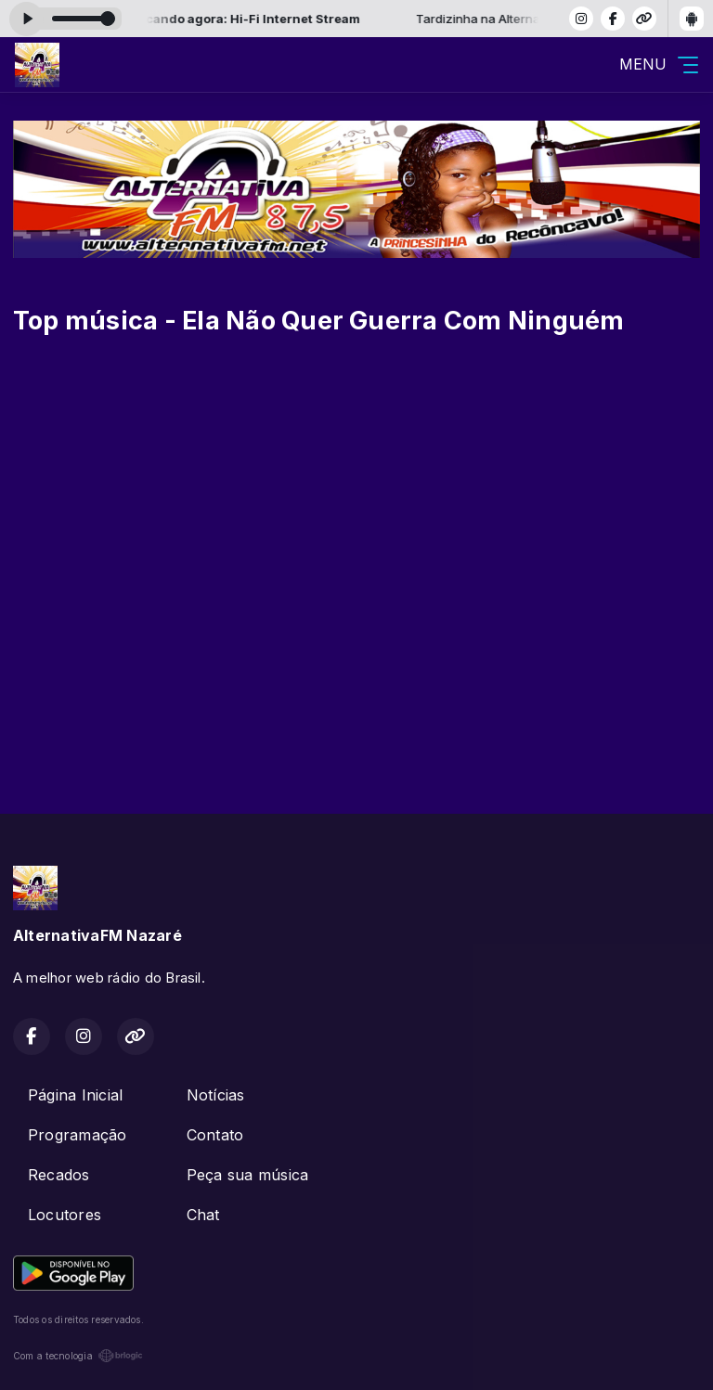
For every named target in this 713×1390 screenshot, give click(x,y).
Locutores (64, 1214)
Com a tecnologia (78, 1355)
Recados (59, 1174)
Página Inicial (75, 1095)
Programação (77, 1135)
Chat (203, 1214)
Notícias (216, 1095)
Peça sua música (248, 1174)
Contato (215, 1135)
